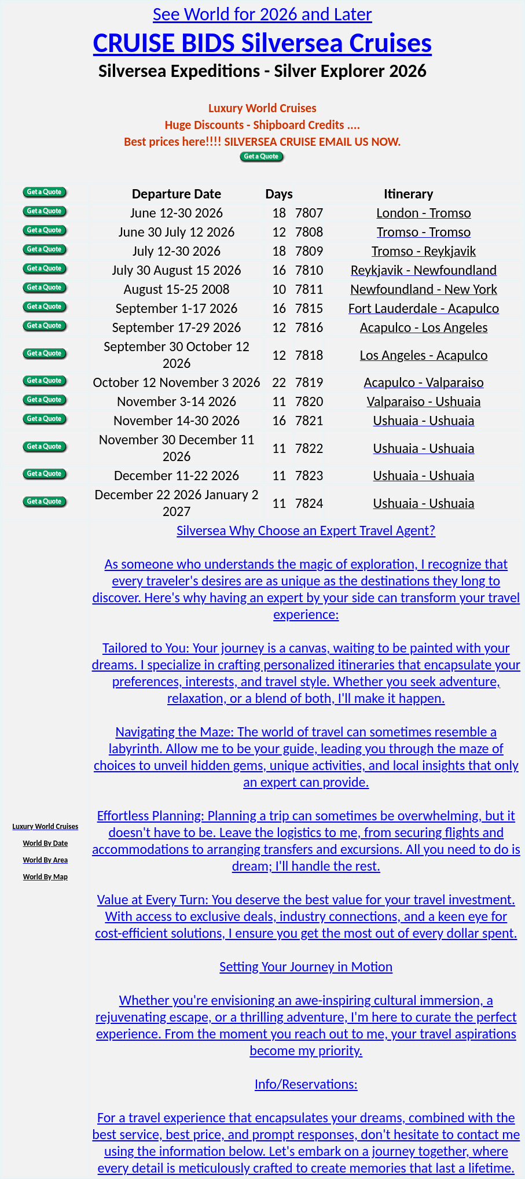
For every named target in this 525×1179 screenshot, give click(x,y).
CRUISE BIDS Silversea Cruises (262, 42)
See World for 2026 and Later (262, 14)
